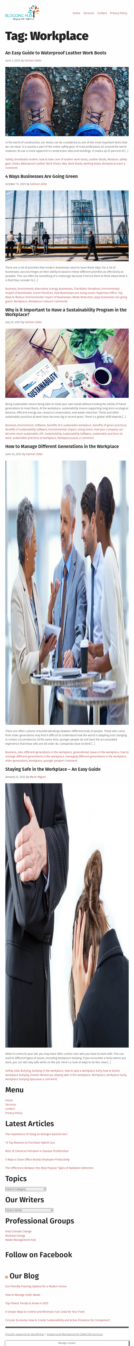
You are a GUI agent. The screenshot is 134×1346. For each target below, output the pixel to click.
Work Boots (75, 163)
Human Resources (41, 1075)
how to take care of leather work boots (63, 159)
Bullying (26, 1070)
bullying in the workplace (47, 1070)
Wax (64, 163)
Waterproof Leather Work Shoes (41, 163)
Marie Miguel (38, 777)
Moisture (112, 159)
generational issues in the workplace (96, 752)
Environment (25, 288)
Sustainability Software (77, 433)
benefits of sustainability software (26, 429)
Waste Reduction (82, 297)
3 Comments (59, 301)
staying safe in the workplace (72, 1075)
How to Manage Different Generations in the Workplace (62, 446)
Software (40, 425)
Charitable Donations (87, 288)
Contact (102, 13)
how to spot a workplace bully (83, 1070)
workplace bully (116, 1075)
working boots (92, 163)
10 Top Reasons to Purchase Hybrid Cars (30, 1142)
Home (76, 13)
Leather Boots (97, 159)
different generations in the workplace (48, 752)
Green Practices (43, 293)
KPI (41, 433)
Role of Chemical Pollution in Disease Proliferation (37, 1151)
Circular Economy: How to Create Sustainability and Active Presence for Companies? (57, 1320)
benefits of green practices (109, 425)
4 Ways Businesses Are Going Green (41, 176)
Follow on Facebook (38, 1254)
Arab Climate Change (18, 1231)
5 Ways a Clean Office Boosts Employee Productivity (37, 1159)
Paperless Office (106, 293)
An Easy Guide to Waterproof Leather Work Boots (55, 53)
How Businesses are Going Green (74, 293)
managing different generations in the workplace (95, 756)
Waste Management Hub (20, 1240)
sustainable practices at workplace (34, 438)
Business (10, 288)
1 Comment (70, 760)
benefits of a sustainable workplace (69, 425)
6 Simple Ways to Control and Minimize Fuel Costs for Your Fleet (45, 1311)
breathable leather (26, 159)
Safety (9, 159)
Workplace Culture (40, 301)
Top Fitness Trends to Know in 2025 (26, 1303)
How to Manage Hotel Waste (22, 1294)
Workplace (108, 163)
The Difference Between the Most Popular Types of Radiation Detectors (49, 1168)
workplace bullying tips (19, 1079)
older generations (16, 760)
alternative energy (46, 288)
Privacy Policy (118, 13)
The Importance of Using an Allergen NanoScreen (36, 1134)
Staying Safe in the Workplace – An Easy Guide (53, 769)
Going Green (85, 429)
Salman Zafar (32, 60)
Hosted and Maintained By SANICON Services (75, 1334)
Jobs (20, 752)
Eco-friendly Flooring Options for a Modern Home (36, 1286)
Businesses (65, 288)
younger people (53, 760)
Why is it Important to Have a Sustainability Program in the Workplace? (66, 312)
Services (88, 13)
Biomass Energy (15, 1235)
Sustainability (53, 433)
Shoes (16, 163)
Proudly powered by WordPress (24, 1334)
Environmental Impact (62, 429)
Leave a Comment (82, 438)
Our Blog (24, 1275)
